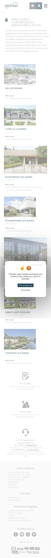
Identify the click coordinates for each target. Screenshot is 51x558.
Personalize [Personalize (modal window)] (25, 290)
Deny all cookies (36, 265)
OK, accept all (25, 285)
